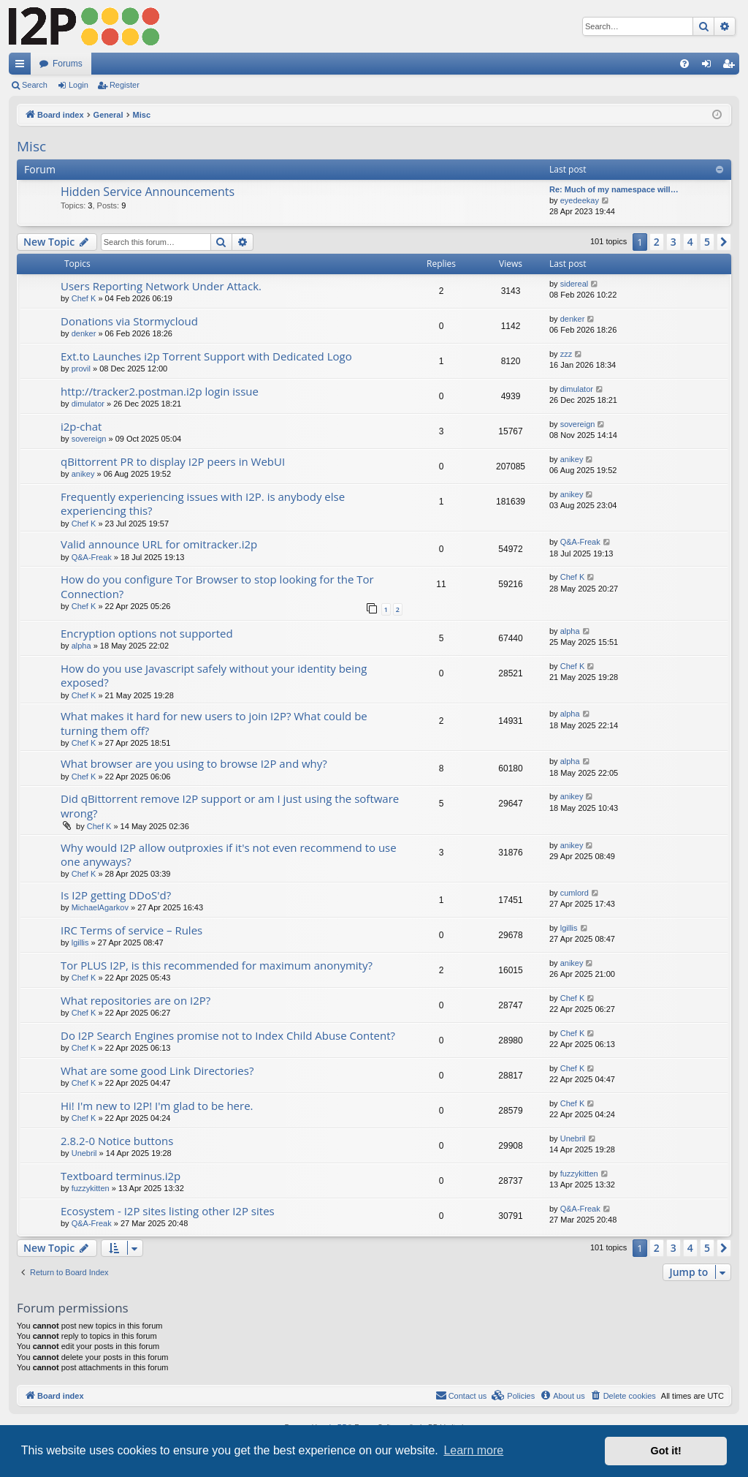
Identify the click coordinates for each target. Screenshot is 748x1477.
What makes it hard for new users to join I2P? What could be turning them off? (214, 723)
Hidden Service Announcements (147, 192)
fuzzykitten (91, 1188)
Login (78, 84)
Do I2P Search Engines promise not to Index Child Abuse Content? (228, 1035)
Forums (68, 63)
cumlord (574, 892)
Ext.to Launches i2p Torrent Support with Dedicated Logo (206, 356)
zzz (566, 354)
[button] (724, 242)
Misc (31, 146)
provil (81, 368)
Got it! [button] (666, 1451)
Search (34, 84)
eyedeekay (579, 200)
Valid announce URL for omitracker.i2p (159, 544)
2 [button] (657, 242)
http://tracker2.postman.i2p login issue (160, 391)
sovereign (89, 438)
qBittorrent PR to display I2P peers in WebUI (173, 461)
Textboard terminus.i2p (120, 1175)
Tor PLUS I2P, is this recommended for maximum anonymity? (217, 965)
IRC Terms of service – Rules (131, 930)
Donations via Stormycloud (129, 321)
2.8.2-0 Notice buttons (117, 1140)
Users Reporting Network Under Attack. (161, 286)
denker (84, 333)
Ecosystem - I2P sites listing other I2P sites (168, 1211)
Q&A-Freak (92, 557)
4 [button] (690, 242)
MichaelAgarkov (100, 907)
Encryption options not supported (147, 633)
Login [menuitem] (709, 66)
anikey (83, 473)
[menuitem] (684, 64)
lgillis (80, 942)
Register (125, 84)
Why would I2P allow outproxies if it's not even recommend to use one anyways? (229, 854)
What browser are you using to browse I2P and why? (194, 763)
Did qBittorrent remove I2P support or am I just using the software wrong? (230, 805)
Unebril (84, 1153)
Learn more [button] (473, 1450)
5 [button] (707, 242)
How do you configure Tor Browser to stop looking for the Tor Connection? (217, 586)
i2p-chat (81, 426)
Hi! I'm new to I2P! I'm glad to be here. (157, 1105)
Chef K (84, 298)
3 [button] (673, 242)
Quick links (23, 66)
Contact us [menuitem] (461, 1395)
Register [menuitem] (731, 66)
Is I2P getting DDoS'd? (116, 895)
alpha (81, 645)
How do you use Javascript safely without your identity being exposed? (214, 675)
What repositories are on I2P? (135, 1000)
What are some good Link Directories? (157, 1070)
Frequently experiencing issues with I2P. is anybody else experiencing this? (203, 503)
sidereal (574, 283)
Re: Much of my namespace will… (614, 189)
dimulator (88, 403)
